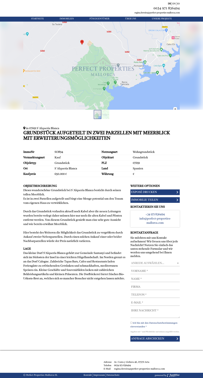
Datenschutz (112, 375)
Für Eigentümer (99, 19)
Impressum (99, 375)
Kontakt (88, 375)
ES (178, 4)
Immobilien (67, 19)
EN (174, 4)
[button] (177, 24)
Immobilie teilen (144, 200)
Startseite (37, 19)
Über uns (130, 19)
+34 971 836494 (155, 214)
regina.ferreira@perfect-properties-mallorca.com (157, 13)
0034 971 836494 (167, 8)
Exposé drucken (144, 192)
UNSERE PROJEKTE (162, 19)
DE (169, 4)
